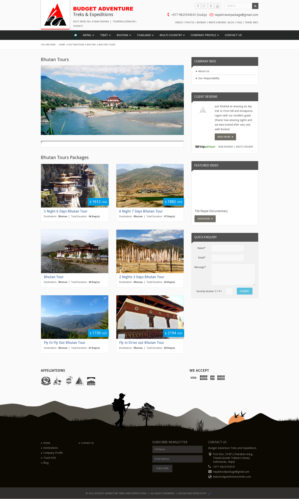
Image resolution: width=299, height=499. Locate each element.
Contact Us (233, 35)
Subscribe (162, 468)
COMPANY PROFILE (203, 35)
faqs (239, 22)
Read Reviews (225, 147)
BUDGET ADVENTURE (104, 8)
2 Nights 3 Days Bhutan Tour (141, 277)
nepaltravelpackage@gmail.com (236, 15)
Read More (224, 136)
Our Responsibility (208, 78)
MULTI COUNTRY (171, 35)
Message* (200, 267)
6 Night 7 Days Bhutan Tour (141, 211)
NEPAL (87, 35)
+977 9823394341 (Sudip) (189, 15)
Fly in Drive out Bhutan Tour (141, 343)
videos (179, 22)
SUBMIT (245, 291)
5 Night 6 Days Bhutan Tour (66, 211)
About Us (203, 71)
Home (62, 45)
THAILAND (144, 35)
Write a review (244, 147)
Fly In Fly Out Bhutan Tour (64, 343)
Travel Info (49, 457)
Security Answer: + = (209, 291)
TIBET (104, 35)
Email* (201, 257)
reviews (201, 22)
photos (190, 22)
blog (231, 22)
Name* (201, 248)
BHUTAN (122, 35)
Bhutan (91, 45)
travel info (251, 22)
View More (203, 218)
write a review (217, 22)
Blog (46, 462)
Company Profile (53, 452)
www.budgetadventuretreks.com (232, 476)
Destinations (76, 45)
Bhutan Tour (54, 277)
